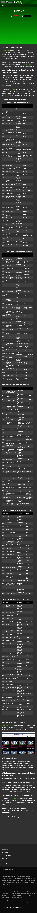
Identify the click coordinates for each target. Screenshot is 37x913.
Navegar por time (6, 849)
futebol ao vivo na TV (26, 64)
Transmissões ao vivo (7, 855)
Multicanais (6, 50)
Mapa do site (5, 852)
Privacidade (4, 861)
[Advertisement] (18, 31)
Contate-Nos (5, 864)
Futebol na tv (3, 5)
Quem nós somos (6, 846)
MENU (2, 1)
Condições (4, 858)
